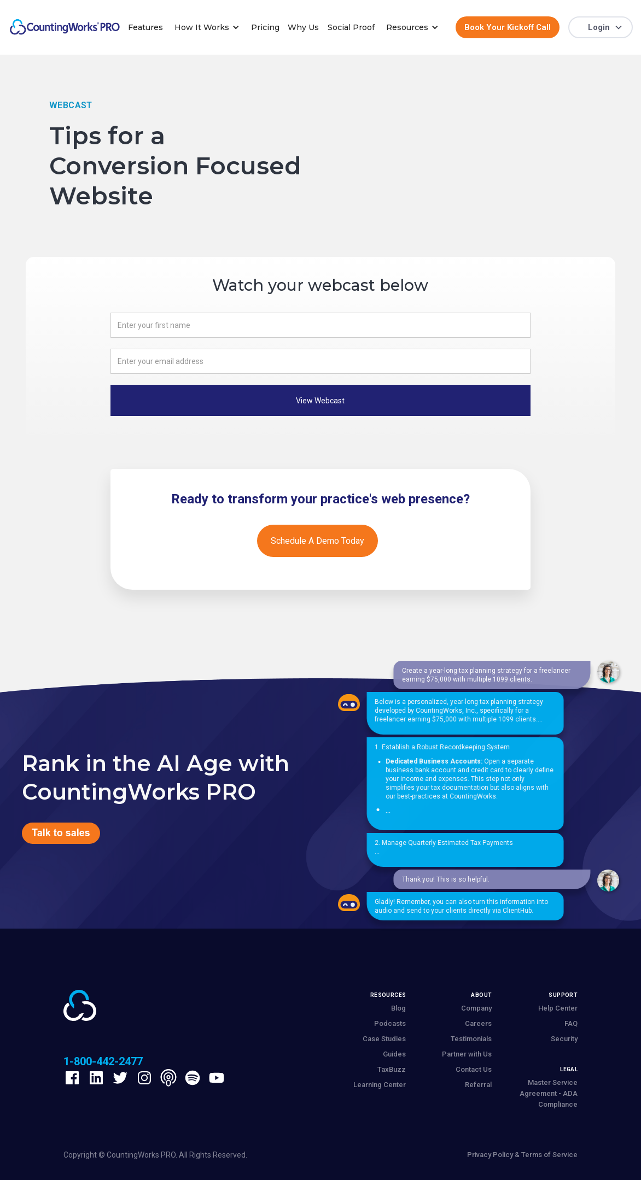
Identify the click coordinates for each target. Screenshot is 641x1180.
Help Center (558, 1008)
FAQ (571, 1023)
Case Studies (384, 1039)
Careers (478, 1023)
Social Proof (351, 27)
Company (476, 1008)
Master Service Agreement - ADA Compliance (549, 1093)
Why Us (303, 27)
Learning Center (379, 1085)
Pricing (265, 27)
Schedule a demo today (317, 541)
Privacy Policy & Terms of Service (522, 1154)
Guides (394, 1054)
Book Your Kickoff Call (507, 27)
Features (145, 27)
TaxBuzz (391, 1069)
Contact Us (474, 1069)
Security (564, 1039)
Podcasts (390, 1023)
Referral (478, 1085)
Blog (398, 1008)
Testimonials (471, 1039)
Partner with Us (467, 1054)
